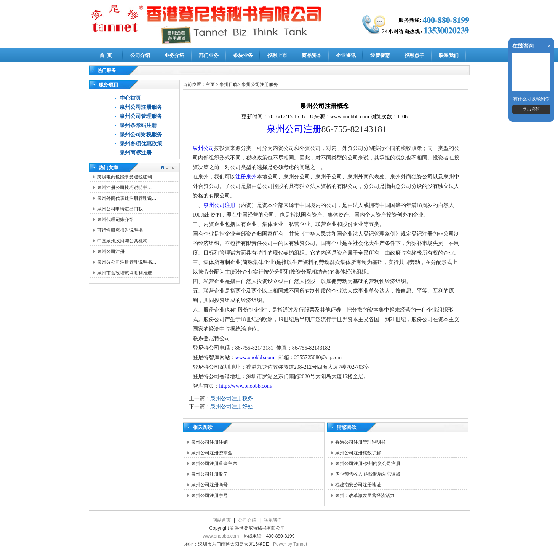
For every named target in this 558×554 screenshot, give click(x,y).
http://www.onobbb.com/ (246, 386)
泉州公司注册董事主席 (214, 463)
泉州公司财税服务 (141, 134)
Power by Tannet (290, 544)
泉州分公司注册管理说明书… (127, 262)
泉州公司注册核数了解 (358, 452)
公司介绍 (140, 55)
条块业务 (243, 55)
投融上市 (277, 55)
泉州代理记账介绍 (115, 219)
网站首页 (222, 520)
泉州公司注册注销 (209, 442)
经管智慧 (380, 55)
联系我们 (449, 55)
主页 (210, 84)
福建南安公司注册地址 (358, 484)
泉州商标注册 (136, 153)
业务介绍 (174, 55)
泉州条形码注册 (138, 125)
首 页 (105, 55)
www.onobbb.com (255, 357)
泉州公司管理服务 (141, 116)
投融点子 (414, 55)
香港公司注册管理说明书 (360, 442)
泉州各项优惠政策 (141, 143)
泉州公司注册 (111, 251)
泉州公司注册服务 (141, 107)
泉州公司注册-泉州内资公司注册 (368, 463)
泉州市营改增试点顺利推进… (127, 272)
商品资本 (311, 55)
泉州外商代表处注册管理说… (127, 198)
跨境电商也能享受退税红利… (127, 177)
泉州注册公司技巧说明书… (124, 187)
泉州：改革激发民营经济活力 (365, 495)
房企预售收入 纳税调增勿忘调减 (367, 474)
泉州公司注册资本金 (211, 452)
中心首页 (130, 98)
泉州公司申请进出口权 (120, 209)
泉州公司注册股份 (209, 474)
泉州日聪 (228, 84)
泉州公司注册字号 (209, 495)
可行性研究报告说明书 (120, 230)
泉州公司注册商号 (209, 484)
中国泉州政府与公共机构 (122, 241)
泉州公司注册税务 (231, 398)
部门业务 (209, 55)
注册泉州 (246, 177)
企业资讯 (346, 55)
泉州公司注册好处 (231, 406)
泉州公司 (203, 148)
